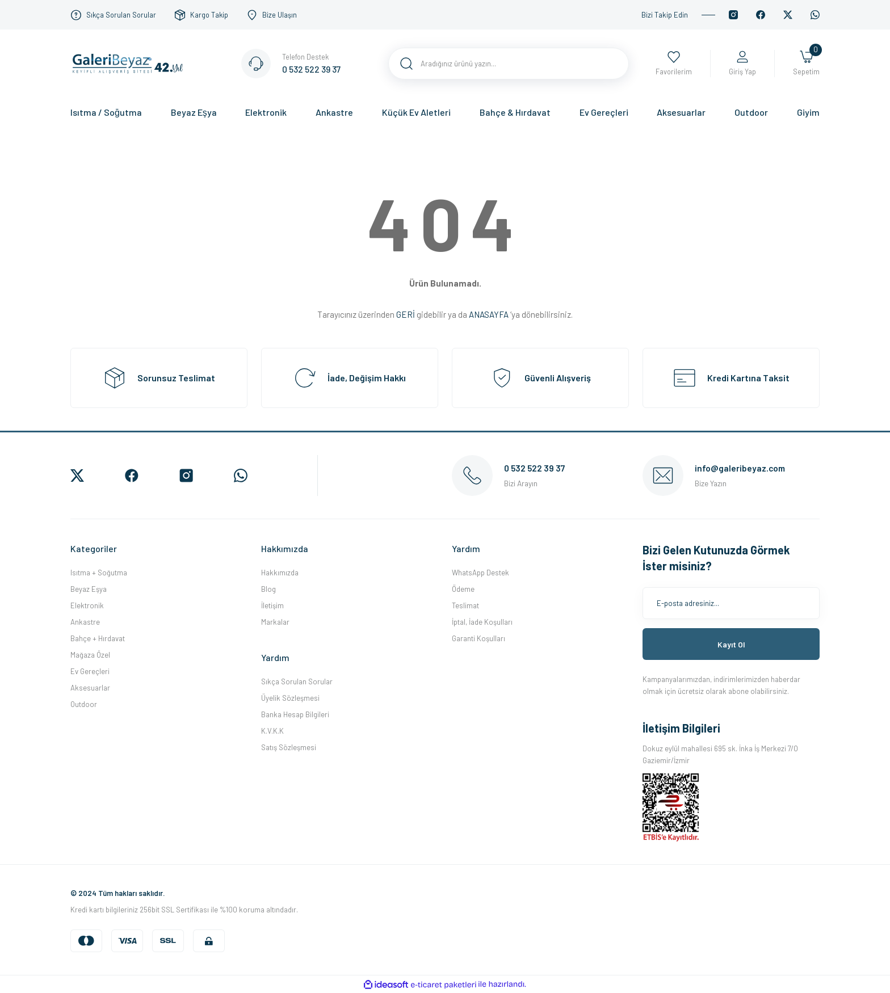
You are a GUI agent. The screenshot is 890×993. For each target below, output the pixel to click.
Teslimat (465, 605)
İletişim (272, 605)
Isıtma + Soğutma (98, 572)
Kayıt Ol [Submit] (731, 644)
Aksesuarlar (90, 687)
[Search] (508, 63)
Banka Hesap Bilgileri (295, 714)
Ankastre (85, 621)
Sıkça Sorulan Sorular (297, 681)
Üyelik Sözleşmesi (290, 697)
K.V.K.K (272, 730)
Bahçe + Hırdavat (97, 638)
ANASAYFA (489, 314)
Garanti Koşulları (478, 638)
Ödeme (463, 589)
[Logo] (130, 62)
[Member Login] (742, 64)
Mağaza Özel (90, 654)
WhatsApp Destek (480, 572)
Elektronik (87, 605)
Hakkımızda (280, 572)
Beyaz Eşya (88, 589)
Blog (268, 589)
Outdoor (83, 704)
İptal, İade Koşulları (482, 621)
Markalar (275, 621)
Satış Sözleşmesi (288, 747)
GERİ (405, 314)
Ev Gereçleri (90, 671)
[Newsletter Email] (731, 603)
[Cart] (806, 64)
